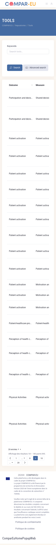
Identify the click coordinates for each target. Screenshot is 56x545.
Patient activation (17, 138)
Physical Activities (17, 397)
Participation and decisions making (26, 98)
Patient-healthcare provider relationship (27, 323)
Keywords (11, 46)
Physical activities (44, 397)
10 (42, 458)
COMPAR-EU (32, 475)
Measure (40, 85)
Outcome (13, 85)
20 (19, 462)
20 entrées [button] (15, 449)
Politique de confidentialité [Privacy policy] (28, 522)
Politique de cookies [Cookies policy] (25, 528)
